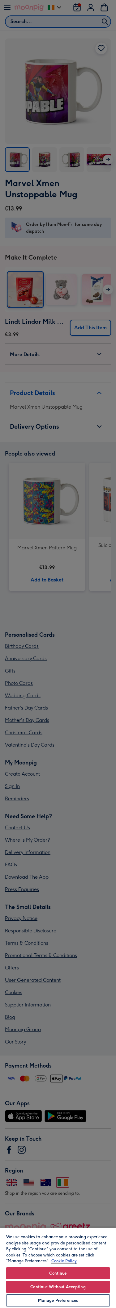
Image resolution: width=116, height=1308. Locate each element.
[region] (58, 1267)
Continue (58, 1273)
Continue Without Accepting (57, 1287)
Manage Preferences (58, 1300)
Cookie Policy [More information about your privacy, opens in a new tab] (64, 1261)
